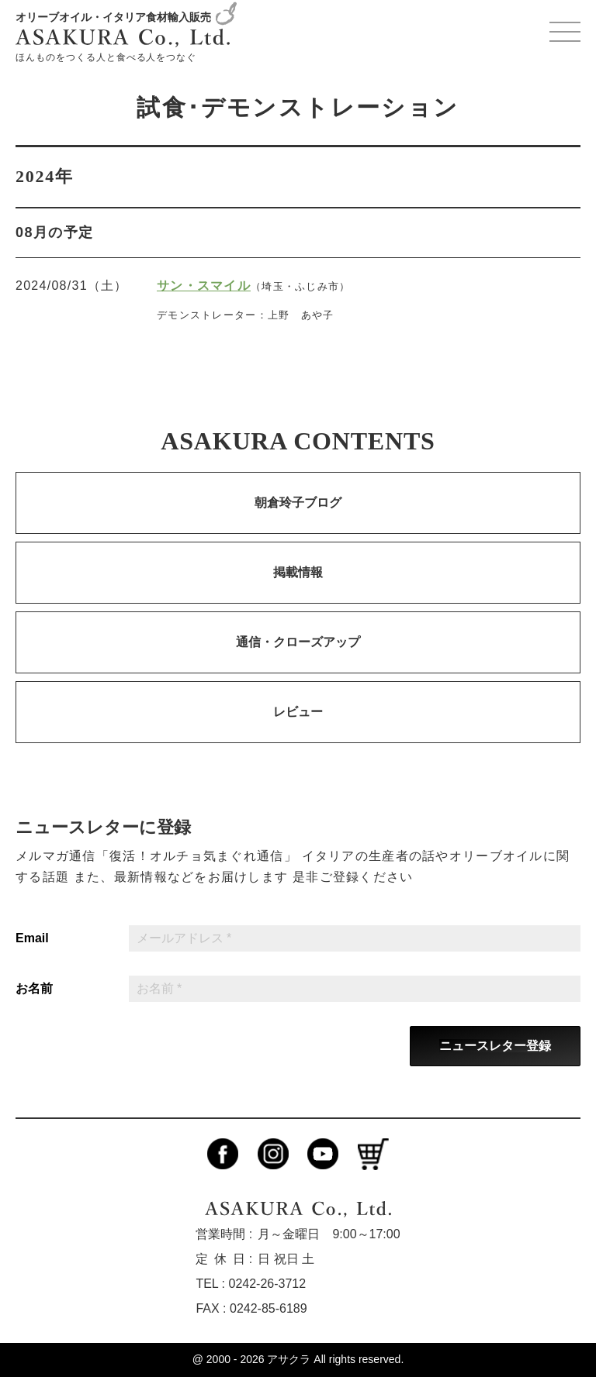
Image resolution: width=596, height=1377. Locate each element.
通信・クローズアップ (298, 642)
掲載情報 (298, 572)
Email (32, 938)
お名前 (34, 989)
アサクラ (288, 1359)
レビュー (298, 711)
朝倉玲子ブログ (298, 502)
